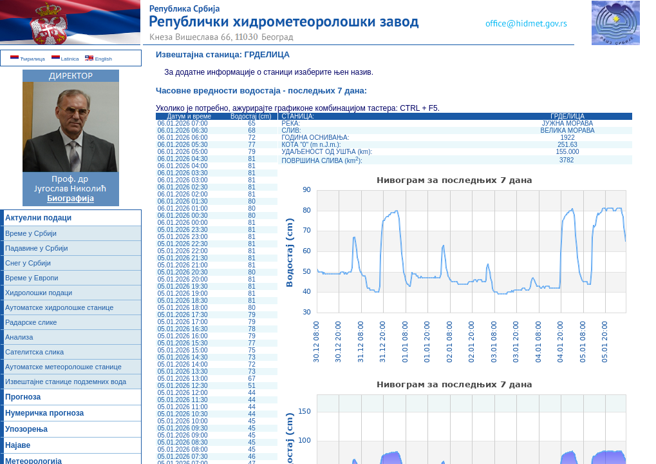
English (98, 59)
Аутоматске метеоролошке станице (63, 367)
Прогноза (23, 396)
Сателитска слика (34, 352)
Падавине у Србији (36, 248)
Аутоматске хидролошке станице (59, 307)
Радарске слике (31, 322)
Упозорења (26, 429)
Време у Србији (31, 233)
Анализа (19, 337)
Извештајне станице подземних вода (65, 381)
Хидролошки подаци (38, 292)
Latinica (65, 59)
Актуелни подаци (38, 217)
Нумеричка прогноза (44, 413)
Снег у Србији (28, 263)
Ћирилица (27, 59)
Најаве (17, 445)
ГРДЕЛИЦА (267, 54)
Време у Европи (31, 278)
